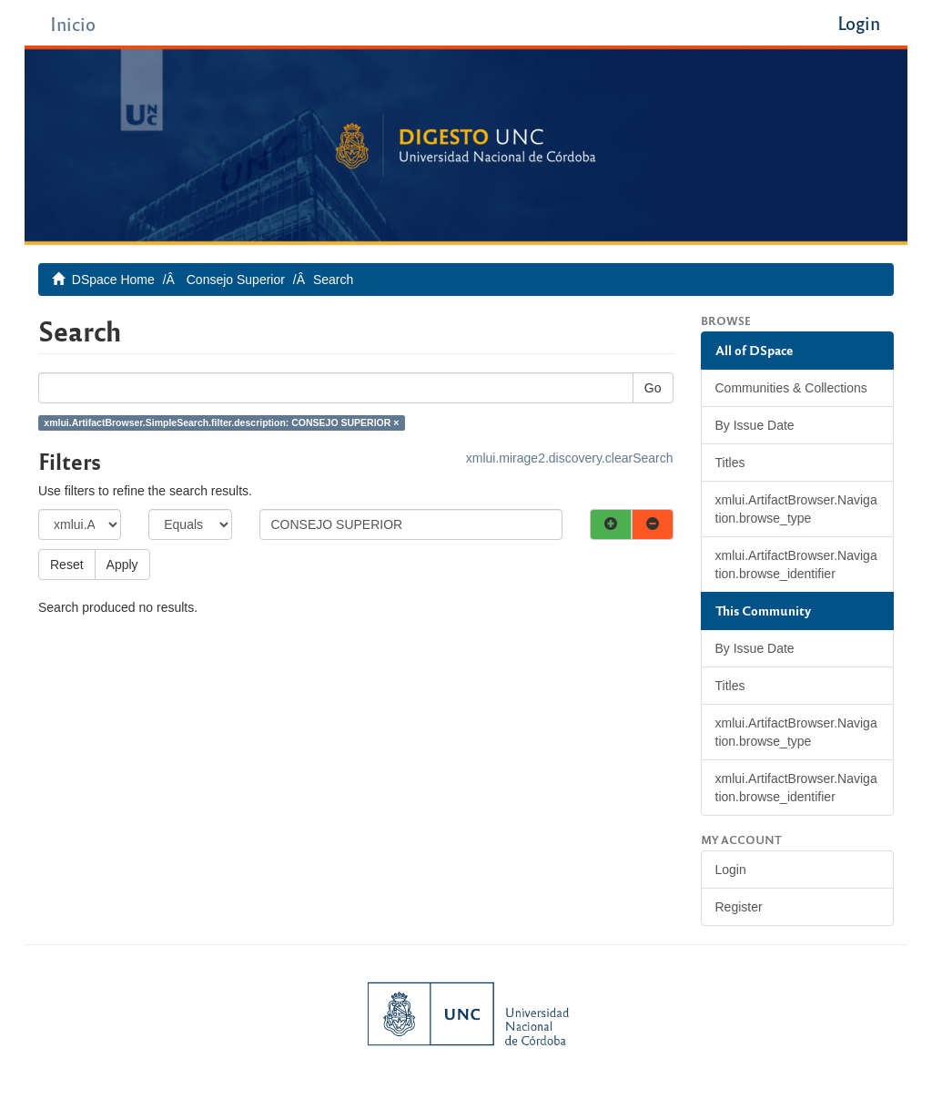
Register (739, 907)
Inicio (73, 23)
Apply (122, 564)
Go (653, 388)
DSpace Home (113, 279)
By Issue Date (755, 425)
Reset (67, 564)
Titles (730, 462)
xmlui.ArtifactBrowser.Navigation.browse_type (796, 509)
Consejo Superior (236, 279)
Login (730, 869)
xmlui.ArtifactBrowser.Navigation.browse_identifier (796, 564)
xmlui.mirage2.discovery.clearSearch (570, 458)
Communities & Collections (791, 388)
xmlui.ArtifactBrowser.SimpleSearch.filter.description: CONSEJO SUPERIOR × (221, 422)
